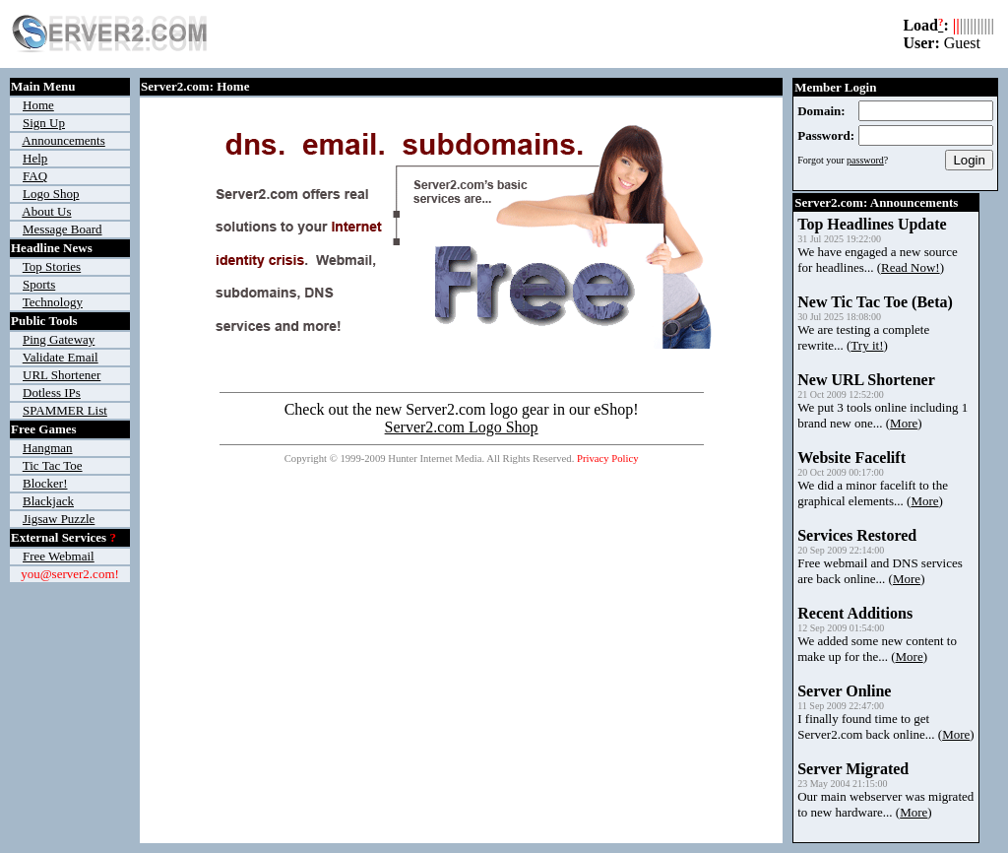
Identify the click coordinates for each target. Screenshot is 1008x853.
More (903, 423)
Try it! (866, 345)
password (865, 160)
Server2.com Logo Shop (461, 427)
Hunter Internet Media (434, 458)
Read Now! (910, 267)
